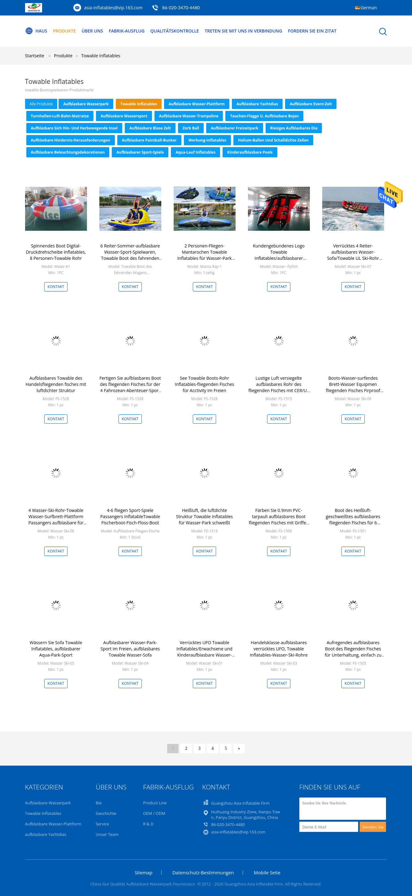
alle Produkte (41, 104)
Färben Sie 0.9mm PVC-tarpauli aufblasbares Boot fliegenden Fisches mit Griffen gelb (279, 519)
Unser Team (107, 834)
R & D (148, 824)
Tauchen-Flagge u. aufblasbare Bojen (264, 116)
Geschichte (106, 813)
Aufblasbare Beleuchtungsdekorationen (68, 152)
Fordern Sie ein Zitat (312, 31)
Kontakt (56, 286)
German (369, 8)
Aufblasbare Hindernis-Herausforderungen (70, 140)
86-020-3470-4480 (181, 7)
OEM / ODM (154, 813)
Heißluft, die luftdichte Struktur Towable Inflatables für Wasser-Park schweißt (204, 516)
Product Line (155, 803)
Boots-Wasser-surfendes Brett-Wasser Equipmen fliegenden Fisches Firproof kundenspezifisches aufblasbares (353, 390)
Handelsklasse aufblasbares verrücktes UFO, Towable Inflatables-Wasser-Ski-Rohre (279, 649)
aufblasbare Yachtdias (257, 104)
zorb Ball (191, 128)
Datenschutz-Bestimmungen (203, 872)
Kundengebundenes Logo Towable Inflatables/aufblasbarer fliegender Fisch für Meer (279, 255)
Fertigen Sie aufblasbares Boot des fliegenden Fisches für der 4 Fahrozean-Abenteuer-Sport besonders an (130, 387)
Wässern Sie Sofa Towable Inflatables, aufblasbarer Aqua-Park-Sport (56, 649)
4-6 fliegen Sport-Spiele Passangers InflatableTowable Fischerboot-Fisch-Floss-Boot (130, 516)
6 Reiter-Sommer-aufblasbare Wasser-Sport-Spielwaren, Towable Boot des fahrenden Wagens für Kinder (130, 255)
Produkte (64, 31)
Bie (99, 803)
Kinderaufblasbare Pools (249, 152)
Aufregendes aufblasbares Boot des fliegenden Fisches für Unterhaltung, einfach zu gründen (353, 652)
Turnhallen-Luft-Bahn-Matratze (60, 116)
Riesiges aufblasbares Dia (294, 128)
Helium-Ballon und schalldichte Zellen (273, 140)
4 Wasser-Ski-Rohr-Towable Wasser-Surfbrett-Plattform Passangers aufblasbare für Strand (56, 519)
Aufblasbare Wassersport (124, 116)
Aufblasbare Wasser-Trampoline (189, 116)
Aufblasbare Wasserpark (86, 104)
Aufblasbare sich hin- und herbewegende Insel (74, 128)
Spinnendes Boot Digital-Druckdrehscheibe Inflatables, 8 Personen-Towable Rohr (56, 252)
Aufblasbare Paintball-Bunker (149, 140)
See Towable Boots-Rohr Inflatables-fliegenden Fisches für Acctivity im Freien (204, 384)
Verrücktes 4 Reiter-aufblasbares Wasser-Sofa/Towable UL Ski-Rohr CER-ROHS (353, 255)
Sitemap (143, 872)
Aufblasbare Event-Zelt (311, 104)
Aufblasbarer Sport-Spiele (140, 152)
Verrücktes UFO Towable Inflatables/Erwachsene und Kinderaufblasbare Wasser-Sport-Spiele (204, 652)
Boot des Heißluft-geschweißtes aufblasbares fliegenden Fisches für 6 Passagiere (353, 519)
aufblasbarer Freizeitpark (234, 128)
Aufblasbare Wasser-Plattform (197, 104)
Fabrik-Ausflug (127, 31)
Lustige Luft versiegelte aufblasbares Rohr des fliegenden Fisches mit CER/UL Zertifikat (278, 387)
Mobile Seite (267, 872)
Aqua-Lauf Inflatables (195, 152)
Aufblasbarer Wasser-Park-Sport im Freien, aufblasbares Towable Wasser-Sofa (130, 649)
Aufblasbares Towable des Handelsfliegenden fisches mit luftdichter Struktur (56, 384)
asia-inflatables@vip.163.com (113, 8)
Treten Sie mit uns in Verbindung (243, 31)
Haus (36, 30)
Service (102, 824)
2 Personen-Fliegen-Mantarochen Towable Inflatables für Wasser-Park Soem (204, 255)
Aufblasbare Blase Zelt (150, 128)
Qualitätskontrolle (174, 31)
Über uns (92, 31)
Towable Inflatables (100, 56)
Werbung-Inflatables (207, 140)
